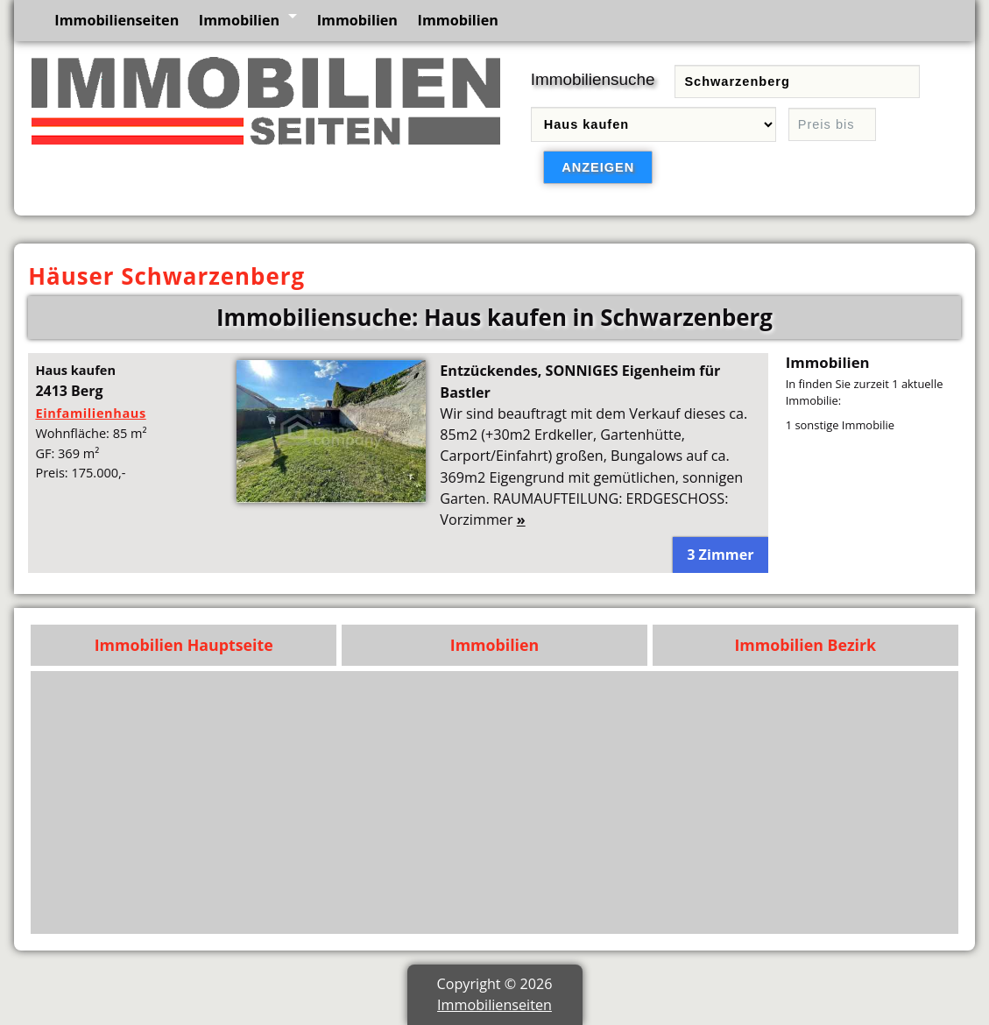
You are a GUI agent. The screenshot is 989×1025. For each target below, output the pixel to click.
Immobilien (239, 20)
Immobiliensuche (593, 79)
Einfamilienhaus (90, 412)
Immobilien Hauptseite (184, 644)
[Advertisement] (495, 802)
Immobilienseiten (116, 20)
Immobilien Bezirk (805, 644)
